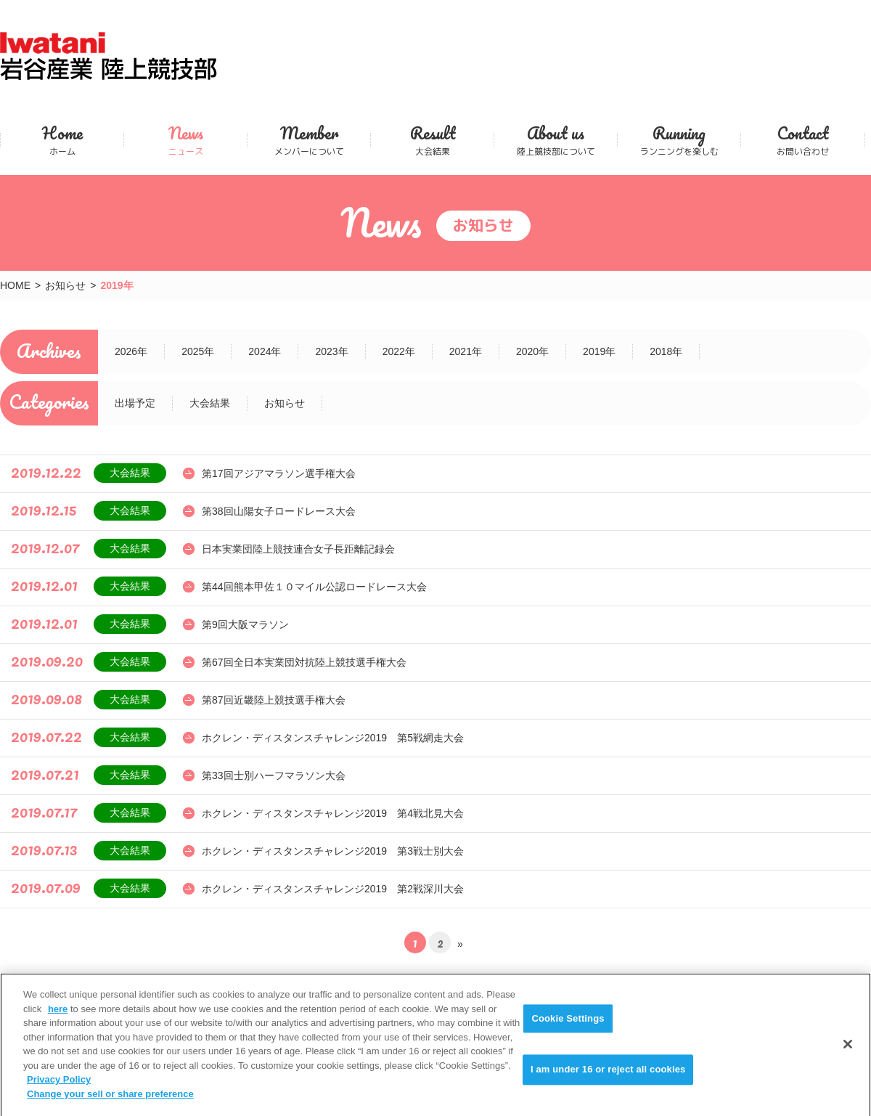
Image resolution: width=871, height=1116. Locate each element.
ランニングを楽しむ (679, 140)
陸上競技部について (555, 140)
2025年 (197, 351)
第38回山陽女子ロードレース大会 (279, 511)
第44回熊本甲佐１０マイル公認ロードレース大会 (314, 586)
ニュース (185, 140)
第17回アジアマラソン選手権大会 (279, 473)
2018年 (666, 351)
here (58, 1018)
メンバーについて (309, 140)
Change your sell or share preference (110, 1103)
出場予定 (135, 403)
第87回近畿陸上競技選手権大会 (273, 700)
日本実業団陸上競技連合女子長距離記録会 (298, 549)
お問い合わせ (802, 140)
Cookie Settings (567, 1027)
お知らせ (65, 285)
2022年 (399, 351)
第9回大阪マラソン (245, 624)
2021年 (465, 351)
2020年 (532, 351)
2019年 (599, 351)
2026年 (131, 351)
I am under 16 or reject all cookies (608, 1079)
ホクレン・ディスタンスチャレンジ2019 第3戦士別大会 (333, 851)
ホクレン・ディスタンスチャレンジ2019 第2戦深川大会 (333, 889)
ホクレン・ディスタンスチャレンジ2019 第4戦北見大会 (333, 813)
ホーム (62, 140)
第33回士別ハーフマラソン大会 (273, 775)
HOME (15, 285)
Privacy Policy (59, 1088)
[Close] (848, 1054)
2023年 (331, 351)
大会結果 (432, 140)
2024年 (264, 351)
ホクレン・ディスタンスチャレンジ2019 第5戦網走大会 (333, 738)
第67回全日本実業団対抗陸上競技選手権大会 (304, 662)
